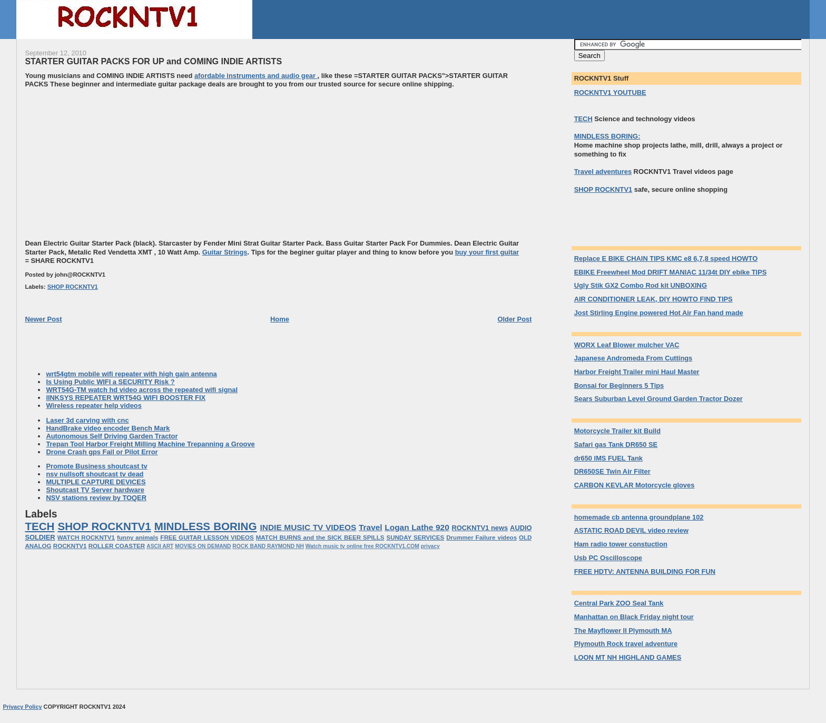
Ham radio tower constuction (620, 544)
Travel (370, 527)
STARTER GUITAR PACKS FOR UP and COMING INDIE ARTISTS (153, 61)
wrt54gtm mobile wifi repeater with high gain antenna (131, 374)
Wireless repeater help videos (93, 405)
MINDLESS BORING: (607, 136)
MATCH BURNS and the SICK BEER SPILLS (320, 537)
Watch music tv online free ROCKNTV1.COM (362, 546)
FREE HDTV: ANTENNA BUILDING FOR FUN (644, 571)
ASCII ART (159, 546)
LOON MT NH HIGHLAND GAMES (628, 657)
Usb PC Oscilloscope (608, 558)
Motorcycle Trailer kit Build (617, 431)
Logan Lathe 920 (417, 527)
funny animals (138, 537)
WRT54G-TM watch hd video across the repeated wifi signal (142, 390)
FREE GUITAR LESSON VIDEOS (206, 537)
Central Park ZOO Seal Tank (619, 603)
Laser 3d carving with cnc (87, 420)
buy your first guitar (487, 252)
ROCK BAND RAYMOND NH (268, 546)
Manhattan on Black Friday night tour (634, 617)
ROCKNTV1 (70, 546)
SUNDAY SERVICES (415, 537)
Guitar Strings (225, 252)
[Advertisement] (113, 163)
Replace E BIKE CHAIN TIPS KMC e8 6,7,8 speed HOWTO (666, 258)
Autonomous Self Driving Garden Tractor (112, 436)
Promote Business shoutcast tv (96, 466)
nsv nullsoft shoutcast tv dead (94, 474)
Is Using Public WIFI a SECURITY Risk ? (110, 382)
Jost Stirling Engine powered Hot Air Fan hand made (658, 313)
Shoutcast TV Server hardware (95, 490)
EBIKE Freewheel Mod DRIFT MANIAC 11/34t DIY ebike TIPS (670, 272)
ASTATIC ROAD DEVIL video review (631, 530)
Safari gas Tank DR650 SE (615, 444)
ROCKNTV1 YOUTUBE (610, 92)
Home (279, 319)
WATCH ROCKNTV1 (86, 537)
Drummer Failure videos (481, 537)
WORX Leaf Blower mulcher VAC (627, 345)
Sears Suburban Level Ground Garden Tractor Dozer (658, 399)
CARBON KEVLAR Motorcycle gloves (634, 485)
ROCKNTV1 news (479, 528)
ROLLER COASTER (116, 546)
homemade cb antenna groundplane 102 (639, 517)
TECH (39, 526)
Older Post (514, 319)
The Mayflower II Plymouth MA (623, 630)
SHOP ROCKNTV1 (72, 287)
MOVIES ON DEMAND (203, 546)
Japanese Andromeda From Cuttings (633, 358)
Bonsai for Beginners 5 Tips (619, 385)
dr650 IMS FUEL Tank (608, 458)
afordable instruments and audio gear (256, 76)
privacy (430, 546)
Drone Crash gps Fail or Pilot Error (102, 452)
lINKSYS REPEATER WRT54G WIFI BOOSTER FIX (125, 398)
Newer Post (43, 319)
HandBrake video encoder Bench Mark (108, 428)
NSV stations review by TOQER (96, 498)
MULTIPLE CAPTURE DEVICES (95, 482)
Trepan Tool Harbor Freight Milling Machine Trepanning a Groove (150, 444)
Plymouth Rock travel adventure (626, 644)
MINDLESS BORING (205, 526)
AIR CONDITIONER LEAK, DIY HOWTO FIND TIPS (653, 299)
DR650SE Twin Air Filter (612, 471)
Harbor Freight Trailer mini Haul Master (637, 372)
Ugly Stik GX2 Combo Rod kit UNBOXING (640, 285)
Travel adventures (603, 171)
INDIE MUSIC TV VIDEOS (308, 527)
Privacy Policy (22, 707)
